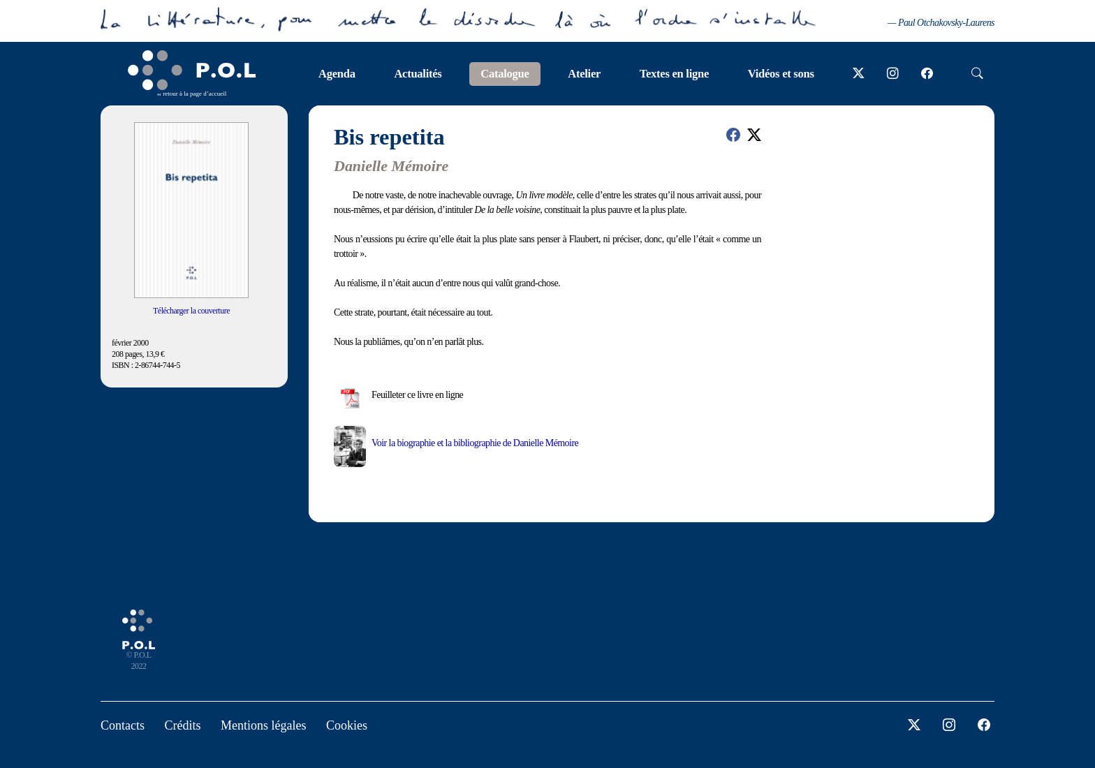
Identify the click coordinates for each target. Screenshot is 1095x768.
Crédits (183, 725)
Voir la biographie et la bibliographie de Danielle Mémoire (475, 443)
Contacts (123, 725)
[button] (733, 135)
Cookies (346, 725)
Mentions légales (263, 725)
